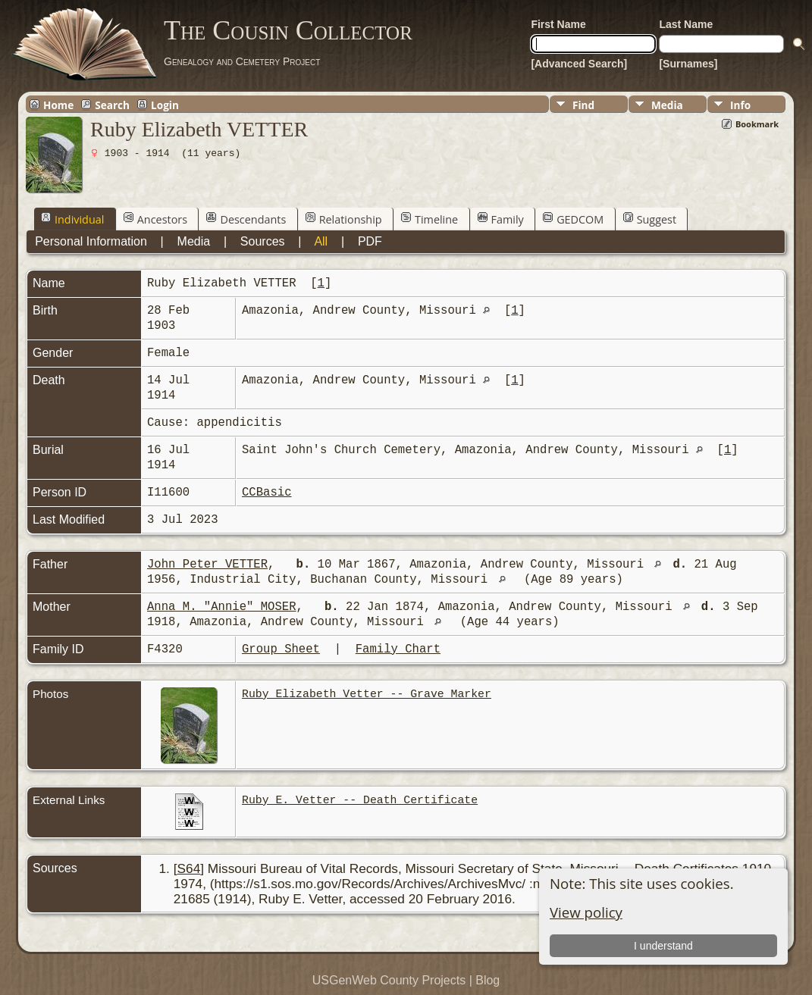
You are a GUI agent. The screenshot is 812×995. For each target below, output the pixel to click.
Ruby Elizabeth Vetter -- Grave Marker (366, 694)
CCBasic (267, 492)
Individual (72, 219)
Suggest (649, 219)
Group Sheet (281, 649)
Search (112, 105)
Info (740, 105)
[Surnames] (688, 64)
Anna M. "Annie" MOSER (221, 607)
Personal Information (91, 241)
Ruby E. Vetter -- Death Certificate (360, 800)
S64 (189, 868)
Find (583, 105)
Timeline (429, 219)
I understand (663, 946)
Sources (262, 241)
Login (165, 105)
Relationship (344, 219)
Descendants (246, 219)
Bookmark (757, 124)
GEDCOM (573, 219)
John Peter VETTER (207, 564)
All (321, 241)
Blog (487, 980)
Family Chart (398, 649)
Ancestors (155, 219)
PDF (370, 241)
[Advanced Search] (579, 64)
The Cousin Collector (288, 30)
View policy (586, 912)
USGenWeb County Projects (389, 980)
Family (501, 219)
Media (667, 105)
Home (58, 105)
